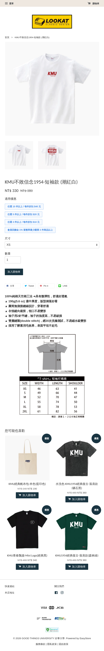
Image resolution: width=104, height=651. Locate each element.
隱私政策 (52, 644)
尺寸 (8, 238)
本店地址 (9, 592)
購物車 (93, 3)
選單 (9, 3)
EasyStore (85, 638)
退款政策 (63, 644)
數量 (8, 253)
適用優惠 (10, 198)
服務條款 (40, 644)
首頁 (7, 37)
